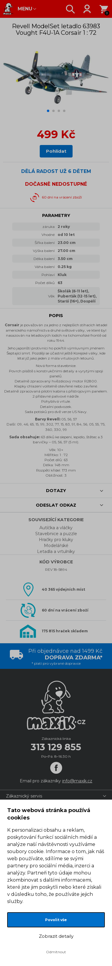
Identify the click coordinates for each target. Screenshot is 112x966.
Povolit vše (56, 920)
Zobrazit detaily (56, 936)
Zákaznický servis (24, 796)
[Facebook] (56, 768)
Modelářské (56, 545)
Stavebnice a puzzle (56, 533)
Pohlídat (56, 151)
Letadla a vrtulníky (56, 551)
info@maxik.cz (77, 781)
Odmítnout (56, 952)
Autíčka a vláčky (56, 527)
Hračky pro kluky (56, 539)
